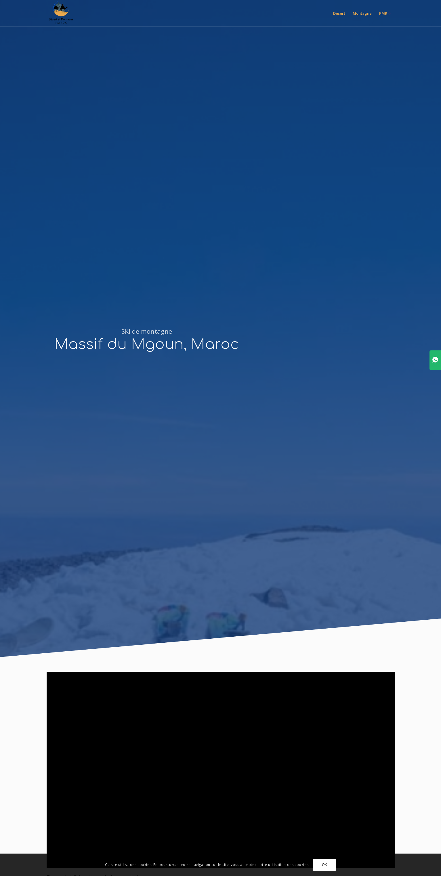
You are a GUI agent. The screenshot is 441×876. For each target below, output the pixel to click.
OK (324, 864)
